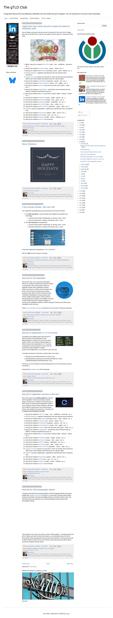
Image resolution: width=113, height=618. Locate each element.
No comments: (44, 123)
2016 (80, 193)
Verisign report (35, 369)
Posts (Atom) (33, 566)
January (83, 188)
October (83, 166)
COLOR (42, 100)
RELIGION (42, 112)
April (82, 181)
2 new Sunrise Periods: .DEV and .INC (38, 207)
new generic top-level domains (41, 260)
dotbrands (29, 126)
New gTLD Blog (24, 18)
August (83, 171)
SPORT (41, 442)
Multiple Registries (31, 73)
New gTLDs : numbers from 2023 (95, 75)
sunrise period (52, 260)
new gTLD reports (49, 126)
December (84, 143)
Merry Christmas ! (29, 144)
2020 (80, 137)
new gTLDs (57, 126)
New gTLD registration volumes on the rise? (40, 394)
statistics (63, 126)
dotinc (31, 260)
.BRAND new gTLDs (36, 495)
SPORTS (41, 102)
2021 (80, 134)
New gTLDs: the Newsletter (33, 278)
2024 (80, 127)
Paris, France (31, 127)
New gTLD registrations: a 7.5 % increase (39, 333)
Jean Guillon (80, 30)
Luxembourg (31, 261)
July (82, 174)
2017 (80, 191)
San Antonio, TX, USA (33, 550)
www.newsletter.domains (33, 308)
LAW (42, 93)
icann (33, 126)
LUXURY (41, 68)
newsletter (58, 314)
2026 (80, 122)
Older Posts (70, 563)
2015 (80, 195)
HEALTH (41, 117)
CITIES (41, 85)
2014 (80, 198)
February (83, 185)
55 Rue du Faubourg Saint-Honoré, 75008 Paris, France (41, 378)
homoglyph (34, 548)
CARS (41, 115)
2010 (80, 207)
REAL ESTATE (43, 106)
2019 (80, 139)
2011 (80, 205)
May (82, 178)
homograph (41, 548)
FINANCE (42, 97)
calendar (46, 249)
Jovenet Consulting (40, 126)
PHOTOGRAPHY (44, 83)
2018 (80, 141)
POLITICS (46, 64)
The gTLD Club (15, 7)
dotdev (28, 260)
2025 (80, 125)
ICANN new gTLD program (33, 314)
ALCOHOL (42, 104)
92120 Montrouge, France (34, 473)
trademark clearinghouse (63, 260)
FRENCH (28, 108)
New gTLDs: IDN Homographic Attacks (38, 490)
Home (6, 18)
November (84, 164)
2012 (80, 203)
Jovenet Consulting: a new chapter (95, 96)
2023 (80, 129)
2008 (80, 212)
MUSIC (43, 70)
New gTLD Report (14, 18)
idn (48, 548)
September (84, 169)
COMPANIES (43, 89)
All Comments (82, 115)
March (82, 183)
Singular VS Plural (31, 77)
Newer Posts (26, 563)
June (82, 176)
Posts (80, 112)
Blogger (67, 613)
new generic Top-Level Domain (47, 314)
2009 (80, 210)
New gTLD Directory (34, 18)
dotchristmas (30, 190)
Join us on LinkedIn (45, 18)
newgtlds (29, 376)
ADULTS (41, 119)
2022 (80, 132)
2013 (80, 200)
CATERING (42, 81)
